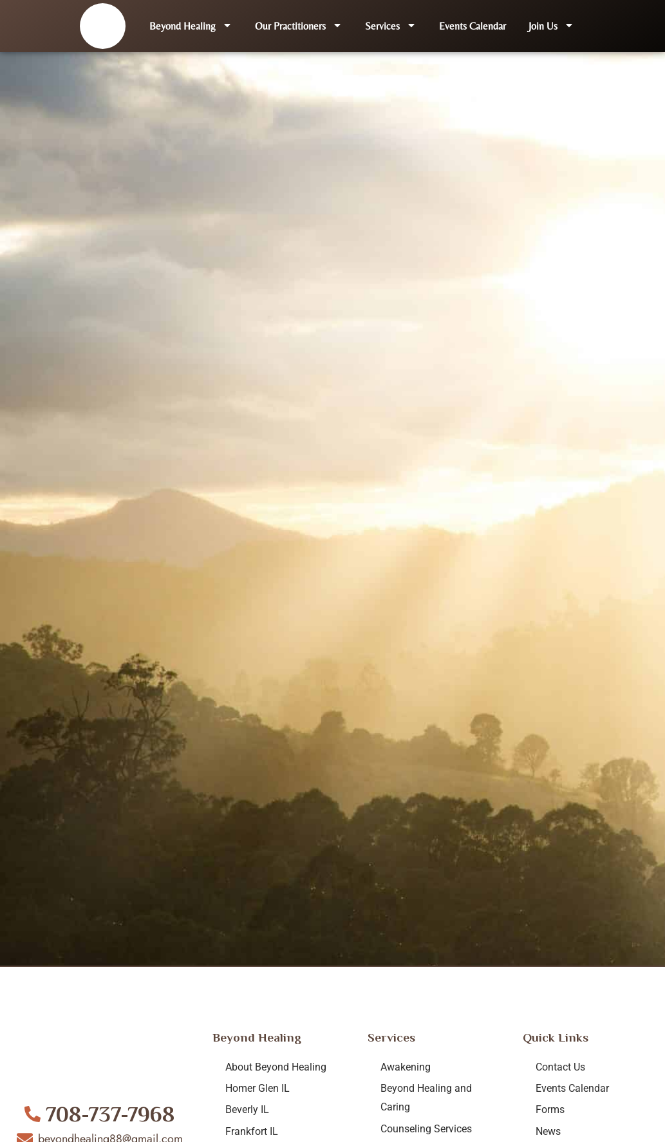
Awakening (405, 1067)
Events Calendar (472, 26)
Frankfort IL (251, 1131)
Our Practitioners (298, 26)
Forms (550, 1109)
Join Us (551, 26)
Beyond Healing (190, 26)
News (548, 1131)
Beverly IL (247, 1109)
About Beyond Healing (275, 1067)
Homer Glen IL (257, 1088)
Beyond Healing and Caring (426, 1097)
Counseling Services (426, 1129)
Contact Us (560, 1067)
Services (391, 26)
